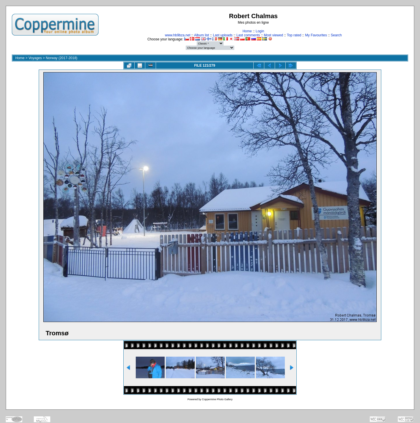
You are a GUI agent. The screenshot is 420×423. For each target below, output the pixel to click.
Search (336, 35)
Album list (201, 35)
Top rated (294, 35)
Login (260, 31)
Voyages (35, 58)
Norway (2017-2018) (61, 58)
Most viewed (273, 35)
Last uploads (223, 35)
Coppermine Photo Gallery (217, 399)
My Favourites (316, 35)
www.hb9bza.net (177, 35)
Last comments (248, 35)
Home (247, 31)
